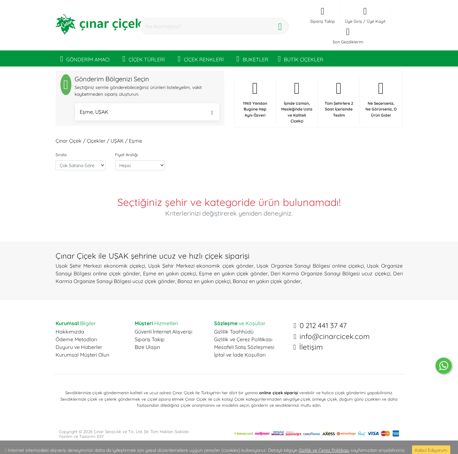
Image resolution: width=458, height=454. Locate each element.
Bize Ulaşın (147, 347)
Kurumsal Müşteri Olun (82, 355)
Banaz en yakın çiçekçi (203, 281)
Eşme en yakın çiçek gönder (233, 273)
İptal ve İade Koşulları (239, 355)
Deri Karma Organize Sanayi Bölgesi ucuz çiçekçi (330, 273)
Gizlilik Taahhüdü (234, 331)
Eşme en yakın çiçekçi (169, 273)
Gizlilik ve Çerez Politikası (243, 339)
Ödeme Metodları (76, 339)
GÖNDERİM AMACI (85, 58)
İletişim (311, 347)
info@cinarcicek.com (335, 336)
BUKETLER (252, 58)
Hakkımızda (70, 331)
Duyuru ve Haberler (79, 347)
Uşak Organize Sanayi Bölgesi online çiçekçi (310, 266)
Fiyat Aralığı (126, 154)
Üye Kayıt (376, 21)
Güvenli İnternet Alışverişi (163, 331)
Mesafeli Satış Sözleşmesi (244, 347)
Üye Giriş (353, 21)
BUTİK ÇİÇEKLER (301, 58)
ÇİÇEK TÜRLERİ (143, 58)
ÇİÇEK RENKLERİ (201, 58)
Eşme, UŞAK (146, 113)
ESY (100, 436)
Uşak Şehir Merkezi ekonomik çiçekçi (100, 266)
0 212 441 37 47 (323, 325)
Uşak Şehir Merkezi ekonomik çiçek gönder (201, 266)
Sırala (61, 154)
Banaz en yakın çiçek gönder (267, 281)
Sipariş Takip (150, 339)
